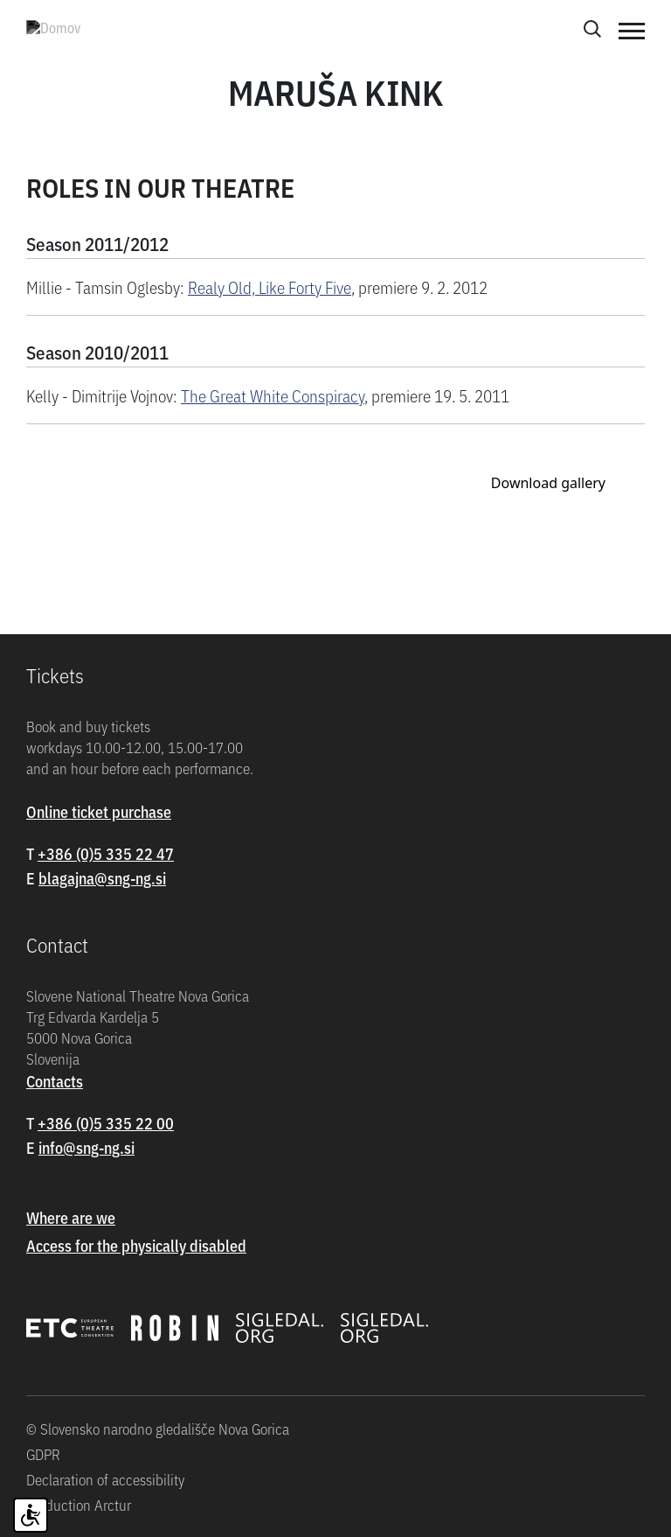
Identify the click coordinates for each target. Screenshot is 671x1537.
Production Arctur (78, 1504)
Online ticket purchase (98, 811)
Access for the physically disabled (136, 1245)
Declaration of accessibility (105, 1479)
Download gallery (548, 483)
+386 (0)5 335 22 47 (106, 853)
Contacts (54, 1081)
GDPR (43, 1453)
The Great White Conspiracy (272, 395)
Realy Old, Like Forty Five (269, 286)
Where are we (70, 1217)
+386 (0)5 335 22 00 (106, 1123)
